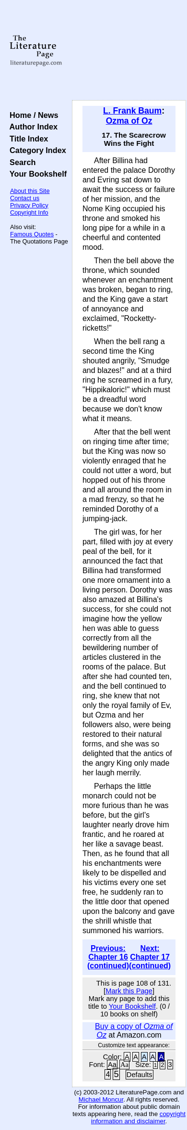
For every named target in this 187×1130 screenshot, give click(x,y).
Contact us (24, 198)
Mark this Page (128, 991)
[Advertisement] (129, 50)
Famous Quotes (32, 234)
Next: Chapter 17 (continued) (150, 957)
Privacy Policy (29, 205)
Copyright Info (29, 212)
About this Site (30, 190)
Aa (112, 1064)
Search (20, 162)
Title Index (26, 138)
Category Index (35, 150)
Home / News (31, 115)
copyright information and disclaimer (138, 1117)
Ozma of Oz (129, 121)
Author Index (31, 126)
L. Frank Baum (132, 111)
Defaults (139, 1075)
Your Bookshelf (36, 173)
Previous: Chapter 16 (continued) (108, 957)
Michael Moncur (101, 1099)
